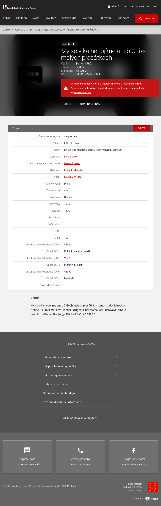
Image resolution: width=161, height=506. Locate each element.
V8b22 (67, 244)
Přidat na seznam (89, 104)
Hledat (146, 19)
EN (155, 6)
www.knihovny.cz (82, 92)
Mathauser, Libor (73, 176)
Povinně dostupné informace (62, 402)
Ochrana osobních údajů (59, 393)
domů (6, 29)
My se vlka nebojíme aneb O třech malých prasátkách (64, 29)
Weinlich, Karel (72, 163)
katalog (20, 29)
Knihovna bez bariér (56, 384)
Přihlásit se (117, 6)
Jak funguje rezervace (58, 375)
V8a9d (67, 271)
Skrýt (141, 128)
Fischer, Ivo (70, 156)
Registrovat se (140, 6)
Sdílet (67, 104)
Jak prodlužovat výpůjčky (59, 366)
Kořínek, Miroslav (73, 170)
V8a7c (67, 258)
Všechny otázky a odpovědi (80, 418)
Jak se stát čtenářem (57, 357)
